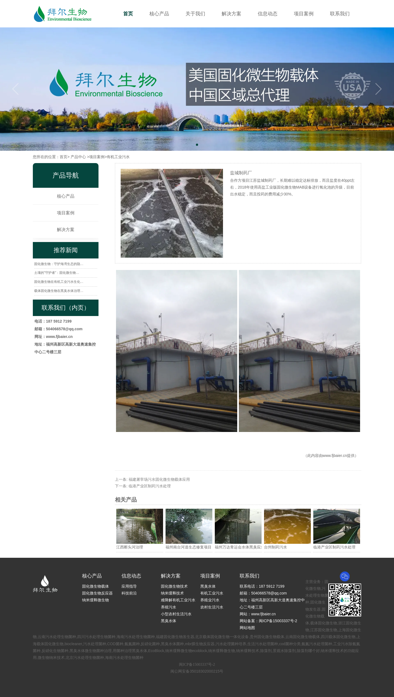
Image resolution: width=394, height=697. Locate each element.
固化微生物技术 (174, 586)
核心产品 (159, 13)
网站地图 (247, 627)
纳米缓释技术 (172, 593)
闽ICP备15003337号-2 (197, 664)
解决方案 (231, 13)
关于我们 (195, 13)
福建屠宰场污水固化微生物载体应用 (159, 479)
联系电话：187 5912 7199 (262, 586)
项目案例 (304, 13)
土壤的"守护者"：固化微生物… (56, 273)
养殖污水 (168, 607)
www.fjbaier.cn (335, 455)
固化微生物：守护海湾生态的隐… (58, 264)
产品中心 (78, 157)
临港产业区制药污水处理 (150, 486)
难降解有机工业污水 (178, 600)
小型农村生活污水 (176, 614)
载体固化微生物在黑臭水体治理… (58, 291)
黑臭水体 (168, 621)
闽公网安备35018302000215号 (196, 671)
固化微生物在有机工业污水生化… (58, 282)
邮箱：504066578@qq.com (263, 593)
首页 (128, 13)
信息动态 (267, 13)
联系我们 (340, 13)
